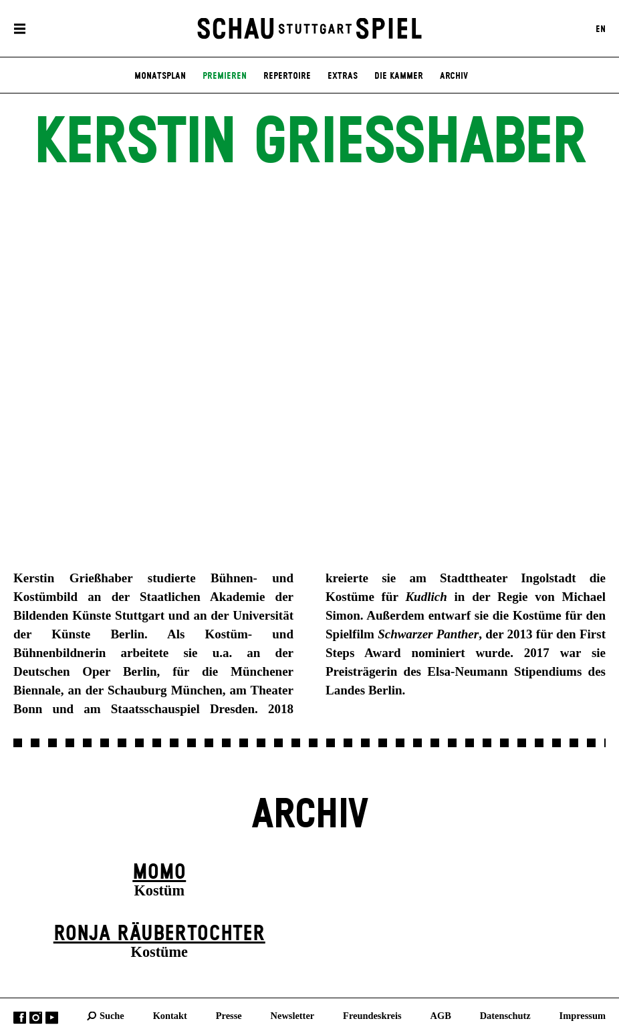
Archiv (454, 76)
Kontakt (170, 1015)
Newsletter (293, 1015)
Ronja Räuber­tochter (159, 934)
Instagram (35, 1018)
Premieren (225, 76)
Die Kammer (398, 76)
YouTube (51, 1018)
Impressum (583, 1015)
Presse (229, 1015)
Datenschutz (505, 1015)
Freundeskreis (372, 1015)
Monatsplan (160, 76)
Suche (112, 1015)
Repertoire (287, 76)
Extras (343, 76)
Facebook (19, 1018)
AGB (440, 1015)
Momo (159, 872)
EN (601, 28)
